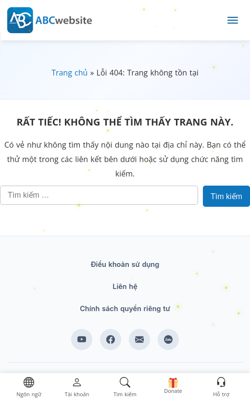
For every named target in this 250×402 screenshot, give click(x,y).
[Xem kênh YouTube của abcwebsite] (81, 339)
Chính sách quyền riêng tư (125, 308)
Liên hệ (125, 286)
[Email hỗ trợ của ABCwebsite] (139, 339)
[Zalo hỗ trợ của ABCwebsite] (168, 339)
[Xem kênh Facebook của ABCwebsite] (110, 339)
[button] (28, 388)
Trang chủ (69, 72)
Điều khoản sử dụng (125, 264)
